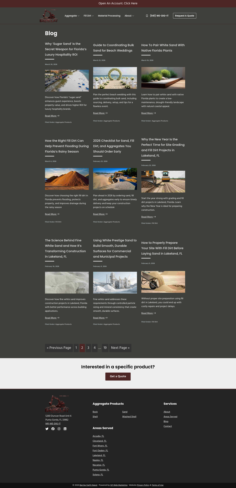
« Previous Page (59, 348)
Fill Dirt (58, 221)
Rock (95, 412)
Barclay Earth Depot (88, 485)
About (167, 412)
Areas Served (170, 417)
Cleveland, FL (99, 441)
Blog (166, 422)
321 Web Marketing (118, 485)
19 (106, 348)
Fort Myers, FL (100, 446)
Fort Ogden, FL (100, 451)
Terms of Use (157, 485)
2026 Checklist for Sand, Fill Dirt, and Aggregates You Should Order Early (113, 146)
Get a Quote (118, 376)
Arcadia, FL (98, 436)
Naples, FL (98, 460)
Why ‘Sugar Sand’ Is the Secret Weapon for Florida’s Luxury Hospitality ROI (66, 49)
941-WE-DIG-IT (53, 424)
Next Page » (120, 348)
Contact (168, 426)
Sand (124, 412)
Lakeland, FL (99, 455)
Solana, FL (98, 475)
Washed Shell (129, 417)
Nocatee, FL (99, 465)
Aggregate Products (63, 122)
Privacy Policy (143, 485)
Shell (95, 417)
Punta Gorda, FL (101, 470)
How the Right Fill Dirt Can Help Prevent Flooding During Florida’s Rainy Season (67, 146)
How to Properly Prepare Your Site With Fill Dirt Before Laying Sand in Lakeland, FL (162, 248)
